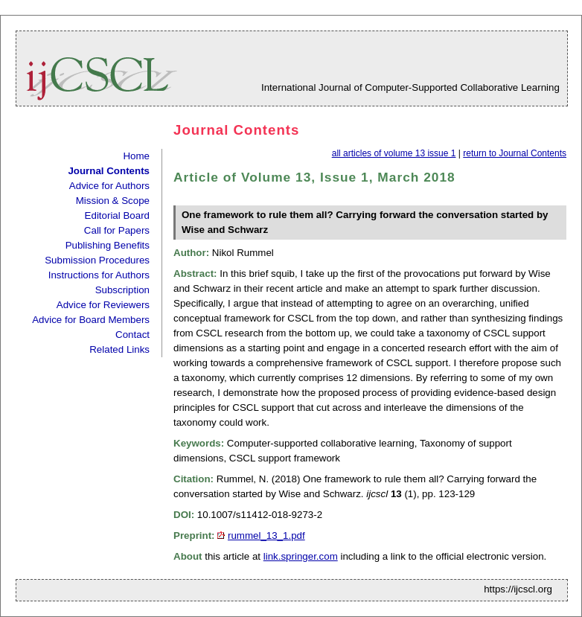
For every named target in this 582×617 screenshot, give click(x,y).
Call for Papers (117, 230)
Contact (132, 334)
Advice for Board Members (91, 319)
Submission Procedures (97, 260)
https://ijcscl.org (518, 589)
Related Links (119, 349)
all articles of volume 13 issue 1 (394, 153)
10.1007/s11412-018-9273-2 (259, 514)
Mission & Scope (113, 200)
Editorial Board (117, 215)
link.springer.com (300, 556)
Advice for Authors (109, 185)
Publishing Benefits (107, 245)
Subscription (122, 289)
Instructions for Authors (99, 275)
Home (136, 156)
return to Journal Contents (514, 153)
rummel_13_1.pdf (266, 535)
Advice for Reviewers (103, 304)
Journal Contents (109, 170)
